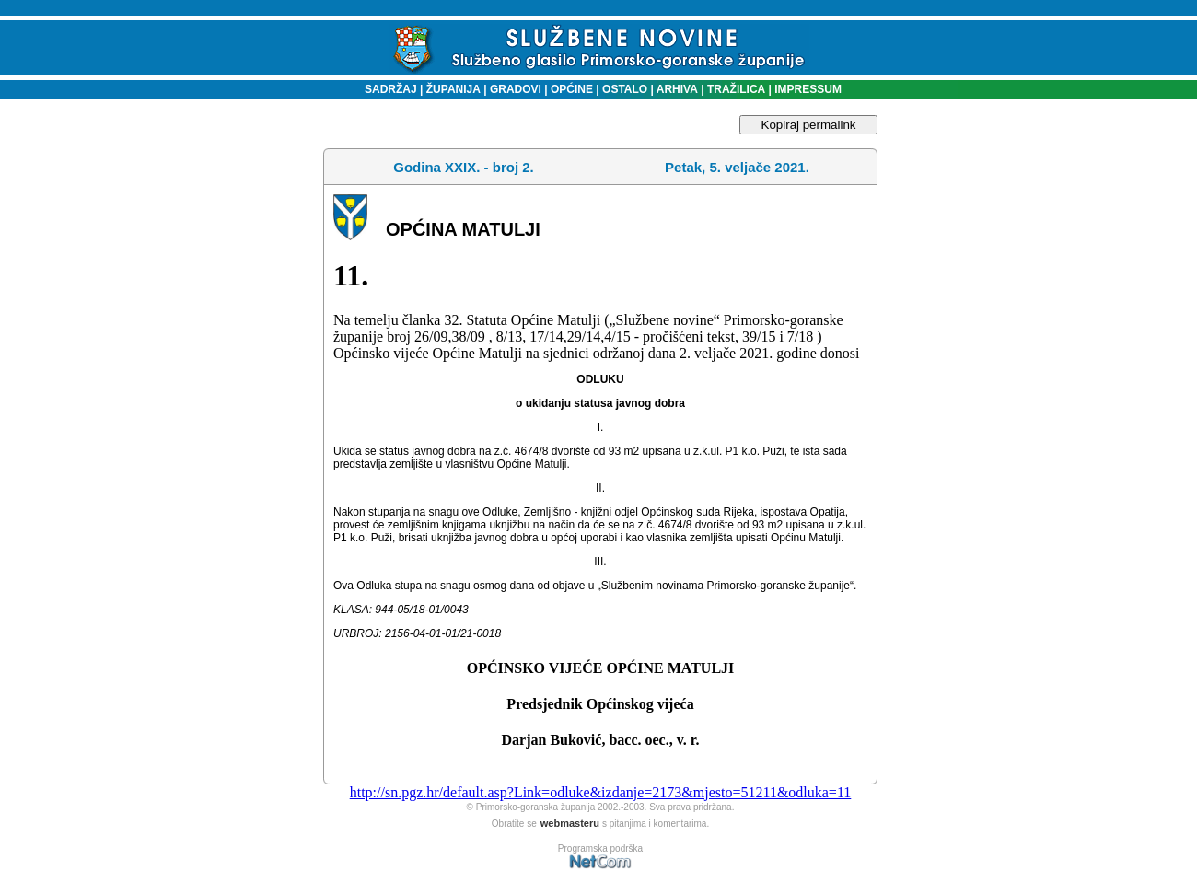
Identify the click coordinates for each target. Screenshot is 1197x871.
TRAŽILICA (735, 89)
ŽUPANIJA (453, 89)
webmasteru (569, 823)
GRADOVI (515, 89)
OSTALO (624, 89)
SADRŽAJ (386, 89)
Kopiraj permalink (808, 125)
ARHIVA (676, 89)
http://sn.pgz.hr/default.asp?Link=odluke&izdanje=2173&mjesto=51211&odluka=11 (601, 792)
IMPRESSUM (808, 89)
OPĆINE (572, 89)
